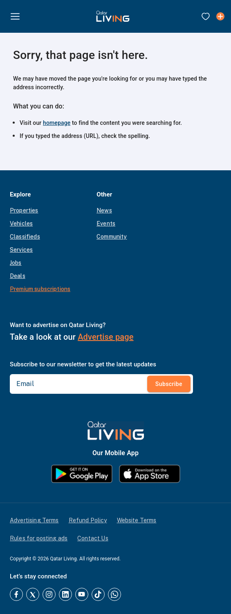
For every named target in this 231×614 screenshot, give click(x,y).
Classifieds (25, 236)
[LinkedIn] (65, 594)
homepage (56, 123)
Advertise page (105, 337)
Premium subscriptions (40, 289)
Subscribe (168, 383)
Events (105, 223)
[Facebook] (16, 594)
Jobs (16, 263)
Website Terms (137, 520)
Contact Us (92, 538)
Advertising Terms (34, 520)
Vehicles (21, 223)
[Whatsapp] (114, 594)
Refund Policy (88, 520)
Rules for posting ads (38, 538)
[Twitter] (32, 594)
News (104, 210)
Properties (24, 210)
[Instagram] (49, 594)
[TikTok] (98, 594)
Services (21, 249)
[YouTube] (81, 594)
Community (111, 236)
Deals (17, 276)
